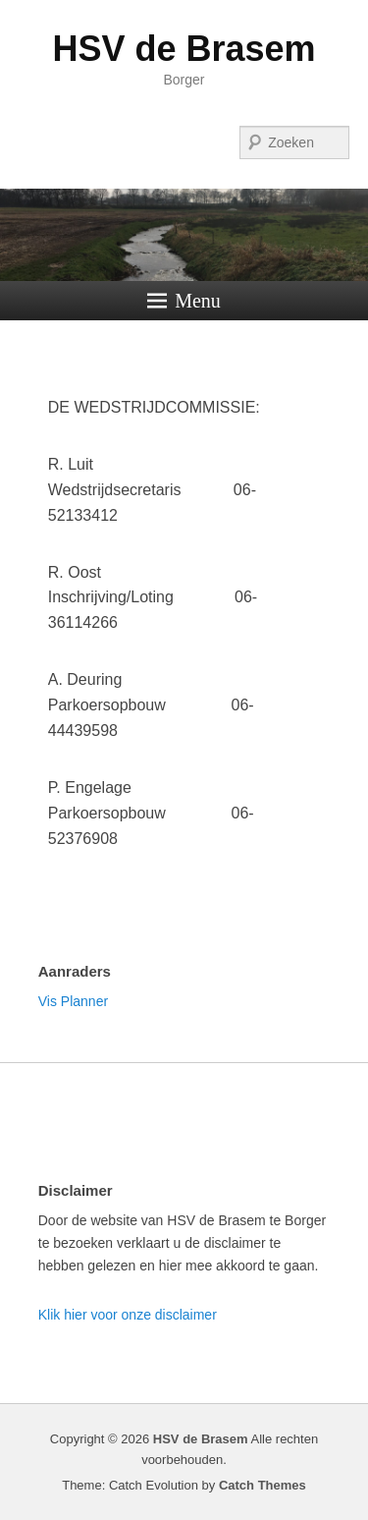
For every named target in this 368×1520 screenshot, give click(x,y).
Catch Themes (262, 1485)
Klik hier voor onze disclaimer (127, 1315)
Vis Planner (73, 1001)
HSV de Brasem (183, 48)
